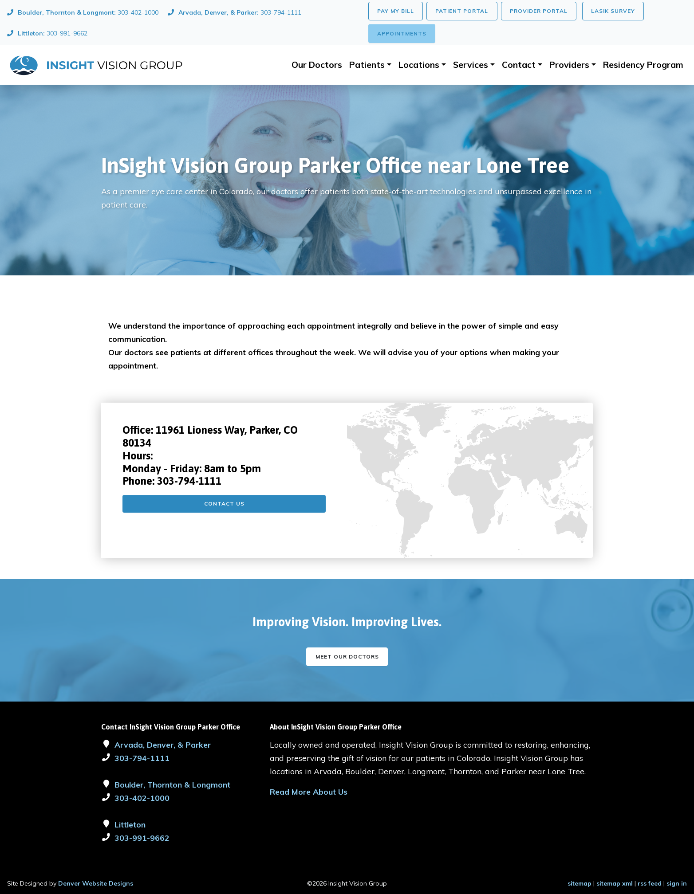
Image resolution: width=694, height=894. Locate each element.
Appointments (401, 33)
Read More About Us (308, 791)
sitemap (579, 883)
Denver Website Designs (95, 883)
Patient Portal (461, 11)
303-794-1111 (189, 481)
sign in (676, 883)
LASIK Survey (613, 11)
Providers (569, 64)
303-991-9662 (142, 838)
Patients (367, 64)
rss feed (650, 883)
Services (470, 64)
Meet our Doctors (347, 656)
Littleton (130, 824)
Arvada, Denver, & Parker (162, 744)
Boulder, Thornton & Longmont (172, 784)
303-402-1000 (142, 798)
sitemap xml (614, 883)
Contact (519, 64)
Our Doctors (317, 64)
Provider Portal (539, 11)
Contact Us (224, 503)
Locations (418, 64)
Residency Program (643, 64)
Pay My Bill (395, 11)
